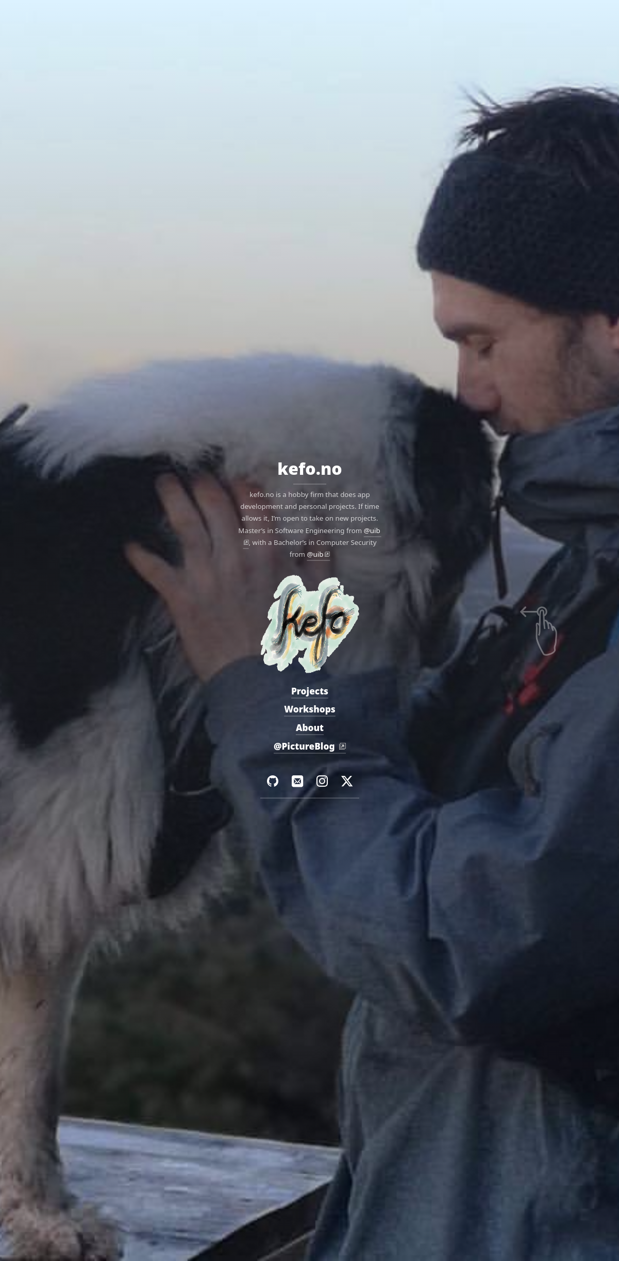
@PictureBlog (305, 746)
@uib (315, 554)
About (309, 728)
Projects (309, 691)
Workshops (310, 710)
